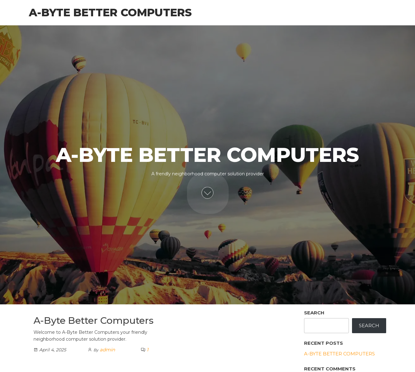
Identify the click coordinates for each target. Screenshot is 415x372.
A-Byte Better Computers (110, 12)
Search (314, 313)
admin (107, 350)
